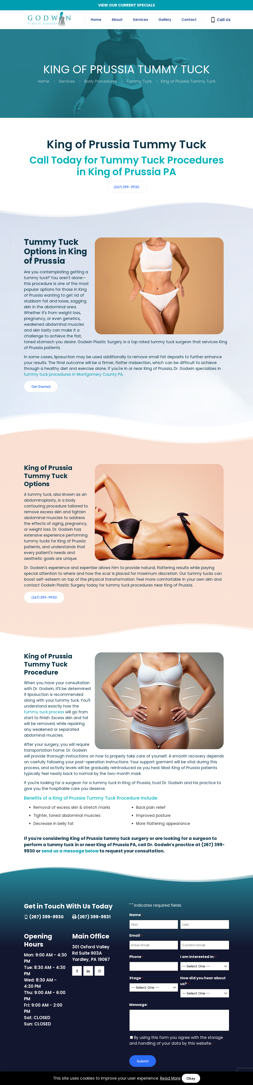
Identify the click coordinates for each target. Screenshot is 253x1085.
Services (67, 81)
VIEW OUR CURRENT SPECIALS (126, 5)
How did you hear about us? (203, 897)
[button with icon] (77, 887)
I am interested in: (198, 873)
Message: (138, 919)
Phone (136, 873)
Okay (190, 1078)
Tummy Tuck (138, 81)
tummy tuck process (76, 634)
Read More (170, 1078)
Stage (136, 894)
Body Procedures (100, 81)
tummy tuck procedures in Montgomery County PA (73, 341)
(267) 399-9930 (46, 833)
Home (43, 81)
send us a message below (70, 767)
